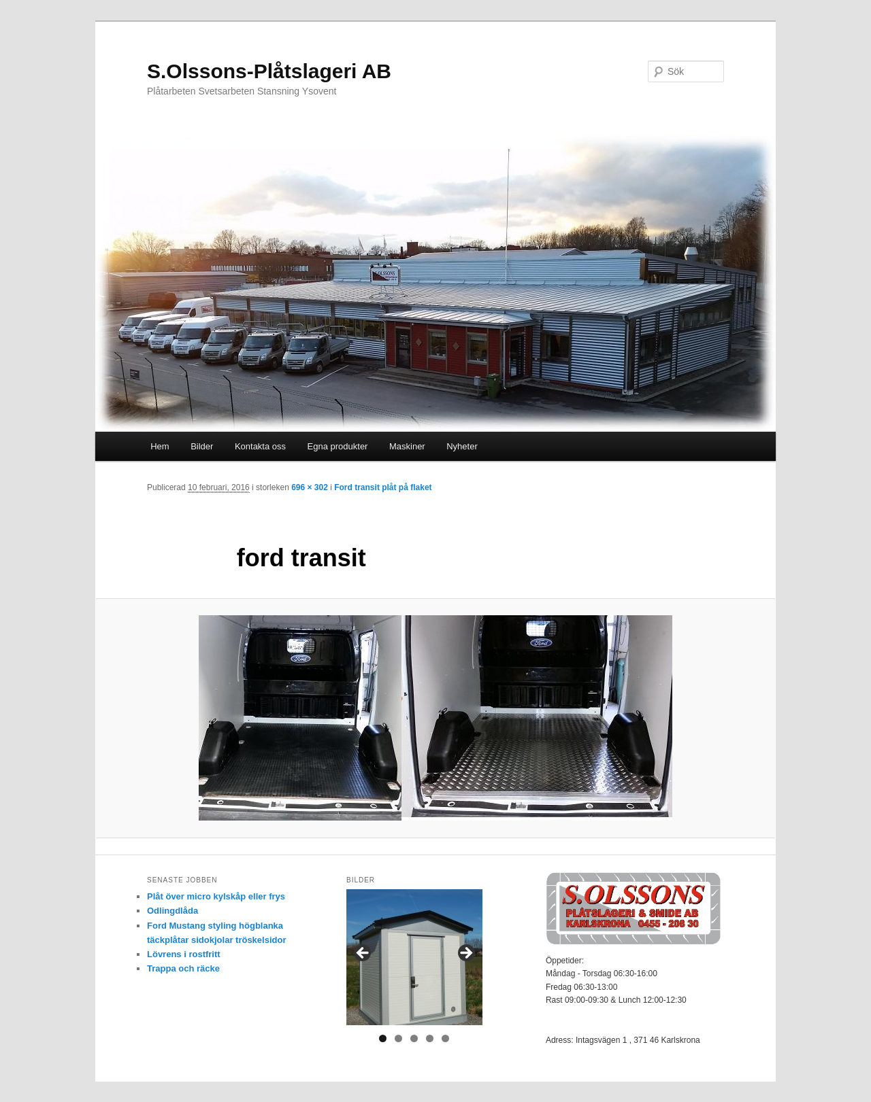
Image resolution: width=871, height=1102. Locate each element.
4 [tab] (429, 1038)
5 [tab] (445, 1038)
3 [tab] (414, 1038)
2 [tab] (398, 1038)
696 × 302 (309, 487)
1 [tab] (383, 1038)
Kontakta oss (260, 446)
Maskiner (407, 446)
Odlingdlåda (172, 911)
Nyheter (462, 446)
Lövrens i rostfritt (183, 954)
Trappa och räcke (183, 968)
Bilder (202, 446)
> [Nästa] (465, 954)
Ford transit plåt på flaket (382, 487)
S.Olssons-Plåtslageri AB (269, 71)
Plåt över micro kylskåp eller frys (216, 896)
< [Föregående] (363, 954)
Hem (159, 446)
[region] (414, 957)
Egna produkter (338, 446)
